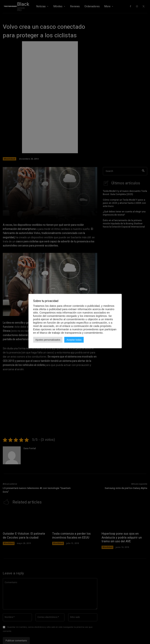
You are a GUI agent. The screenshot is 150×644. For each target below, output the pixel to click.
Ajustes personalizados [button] (47, 339)
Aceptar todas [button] (74, 339)
